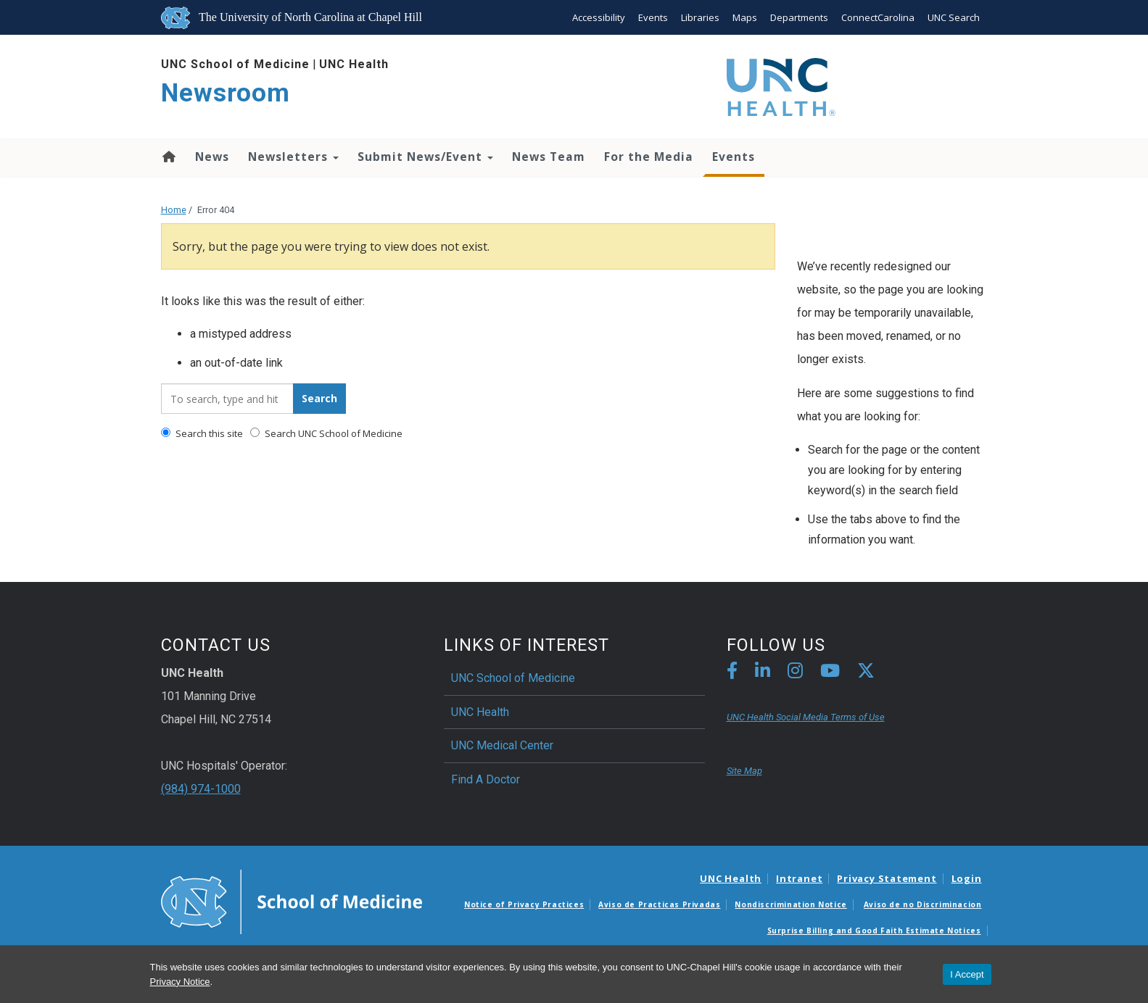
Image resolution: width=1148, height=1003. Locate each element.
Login (966, 878)
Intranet (799, 878)
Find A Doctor (485, 779)
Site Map (744, 770)
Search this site (202, 433)
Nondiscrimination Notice (790, 904)
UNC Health (354, 64)
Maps (744, 17)
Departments (799, 17)
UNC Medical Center (502, 745)
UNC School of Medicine (235, 64)
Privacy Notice (180, 981)
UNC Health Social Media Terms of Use (806, 717)
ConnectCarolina (877, 17)
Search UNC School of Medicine (326, 433)
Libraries (700, 17)
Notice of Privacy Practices (524, 904)
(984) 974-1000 (201, 789)
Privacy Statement (886, 878)
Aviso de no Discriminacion (923, 904)
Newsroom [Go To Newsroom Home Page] (225, 93)
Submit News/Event (425, 157)
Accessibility (598, 17)
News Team (548, 157)
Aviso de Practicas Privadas (659, 904)
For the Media (648, 157)
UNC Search (954, 17)
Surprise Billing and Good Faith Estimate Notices (874, 930)
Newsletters (293, 157)
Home (168, 156)
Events (653, 17)
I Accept (966, 974)
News (212, 157)
